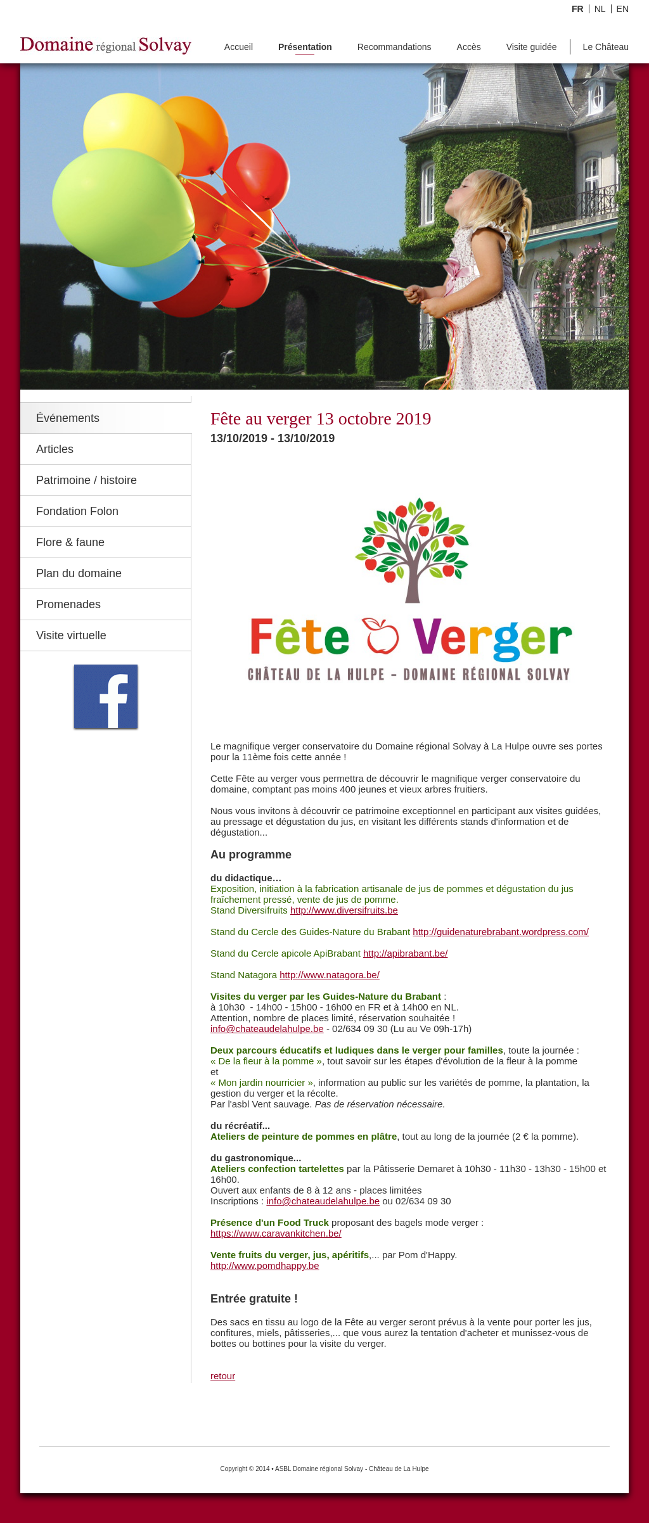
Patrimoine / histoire (86, 480)
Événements (68, 418)
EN (623, 8)
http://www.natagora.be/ (330, 974)
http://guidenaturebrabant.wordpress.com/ (501, 931)
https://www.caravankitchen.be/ (276, 1233)
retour (222, 1375)
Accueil (238, 47)
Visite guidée (531, 47)
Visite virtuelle (71, 635)
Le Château (606, 47)
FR (578, 8)
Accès (469, 47)
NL (600, 8)
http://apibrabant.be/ (405, 953)
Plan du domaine (79, 573)
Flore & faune (70, 542)
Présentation (305, 47)
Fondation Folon (77, 511)
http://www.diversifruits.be (344, 910)
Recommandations (394, 47)
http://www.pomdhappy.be (264, 1265)
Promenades (68, 604)
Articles (55, 449)
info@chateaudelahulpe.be (267, 1028)
